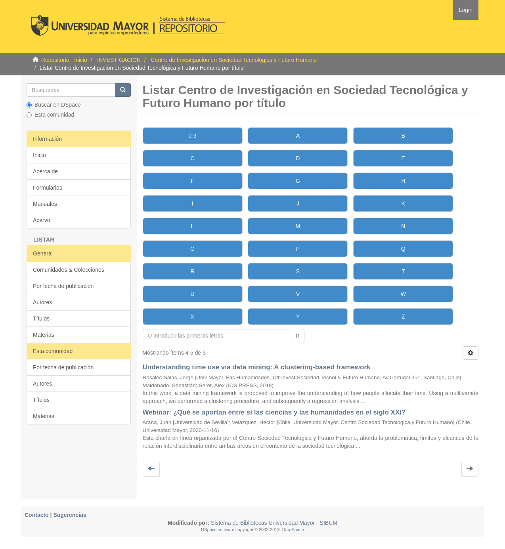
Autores (42, 302)
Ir (298, 335)
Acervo (41, 220)
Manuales (45, 204)
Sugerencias (69, 515)
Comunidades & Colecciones (68, 270)
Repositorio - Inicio (64, 60)
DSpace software (217, 529)
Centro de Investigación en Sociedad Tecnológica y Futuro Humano (234, 60)
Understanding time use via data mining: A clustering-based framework (257, 367)
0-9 (192, 135)
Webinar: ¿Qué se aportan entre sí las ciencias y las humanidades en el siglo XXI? (274, 412)
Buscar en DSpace (54, 105)
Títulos (41, 318)
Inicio (39, 155)
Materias (43, 335)
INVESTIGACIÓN (119, 60)
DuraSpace (293, 529)
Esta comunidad (50, 114)
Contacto (37, 515)
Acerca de (45, 171)
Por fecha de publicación (63, 286)
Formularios (47, 187)
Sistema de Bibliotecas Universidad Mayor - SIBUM (273, 523)
